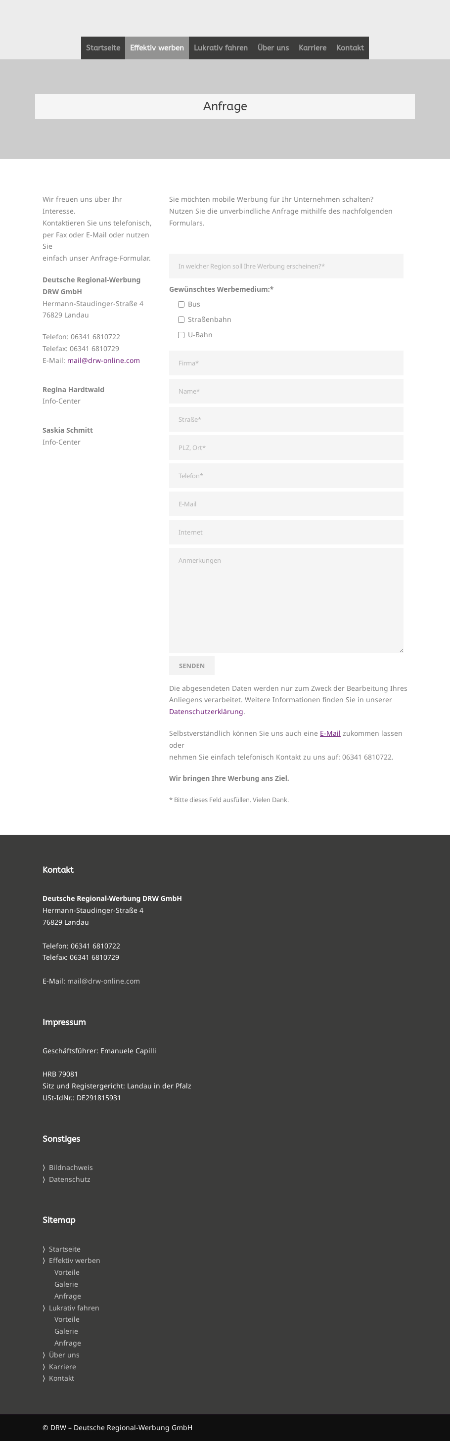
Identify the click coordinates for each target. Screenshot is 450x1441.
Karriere (312, 48)
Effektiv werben (157, 48)
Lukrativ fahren (221, 48)
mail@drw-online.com (103, 360)
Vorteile (67, 1272)
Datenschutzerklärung (206, 711)
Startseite (103, 48)
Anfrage (67, 1296)
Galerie (66, 1284)
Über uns (273, 48)
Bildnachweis (71, 1167)
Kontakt (350, 48)
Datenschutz (69, 1179)
